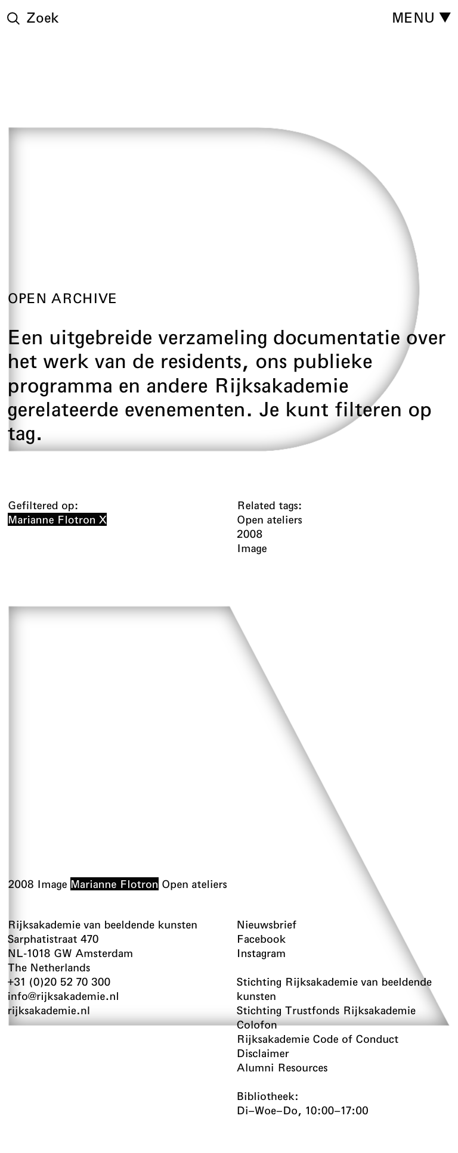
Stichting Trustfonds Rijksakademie (326, 1010)
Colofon (257, 1024)
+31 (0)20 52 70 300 (59, 981)
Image (51, 883)
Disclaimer (263, 1052)
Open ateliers (194, 883)
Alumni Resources (282, 1067)
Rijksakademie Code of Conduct (318, 1038)
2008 (20, 883)
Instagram (261, 952)
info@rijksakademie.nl (63, 995)
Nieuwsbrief (267, 924)
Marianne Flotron (114, 883)
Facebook (261, 938)
